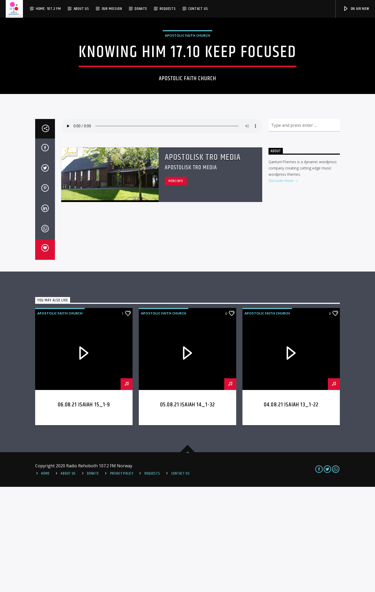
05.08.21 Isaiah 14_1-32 (187, 509)
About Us (81, 8)
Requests (168, 8)
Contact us (198, 8)
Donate (141, 8)
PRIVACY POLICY (121, 579)
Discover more (283, 286)
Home (45, 579)
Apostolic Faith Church (187, 88)
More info (175, 286)
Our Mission (112, 8)
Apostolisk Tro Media (203, 262)
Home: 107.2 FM (48, 8)
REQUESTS (152, 579)
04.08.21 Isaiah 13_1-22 (291, 509)
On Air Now (356, 8)
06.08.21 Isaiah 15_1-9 (84, 509)
